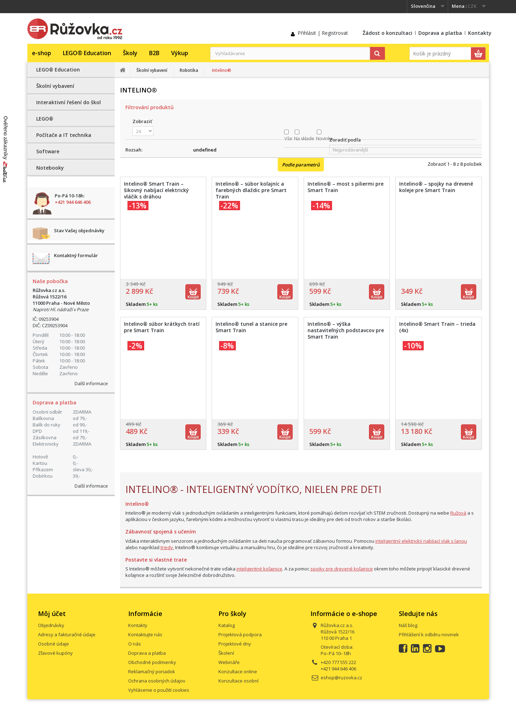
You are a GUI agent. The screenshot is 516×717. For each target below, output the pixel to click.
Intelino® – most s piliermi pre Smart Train (346, 187)
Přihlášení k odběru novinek (429, 634)
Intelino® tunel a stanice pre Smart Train (251, 327)
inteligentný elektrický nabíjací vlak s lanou (421, 541)
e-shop (41, 53)
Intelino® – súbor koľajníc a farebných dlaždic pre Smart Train (251, 190)
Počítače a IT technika (63, 135)
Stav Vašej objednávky (79, 230)
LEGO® (44, 118)
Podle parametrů (301, 164)
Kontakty (479, 33)
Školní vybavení (55, 86)
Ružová (458, 513)
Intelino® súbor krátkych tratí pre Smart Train (162, 327)
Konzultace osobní (238, 681)
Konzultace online (237, 671)
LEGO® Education (87, 53)
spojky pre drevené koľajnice (341, 568)
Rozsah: (133, 150)
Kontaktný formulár (76, 255)
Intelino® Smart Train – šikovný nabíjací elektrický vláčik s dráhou (156, 190)
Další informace (91, 383)
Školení (226, 653)
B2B (154, 53)
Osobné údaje (53, 644)
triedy (167, 547)
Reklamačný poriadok (151, 671)
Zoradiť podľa (345, 140)
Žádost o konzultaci (387, 33)
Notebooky (50, 167)
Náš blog (408, 625)
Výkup (179, 53)
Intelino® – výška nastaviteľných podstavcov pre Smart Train (346, 330)
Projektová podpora (240, 634)
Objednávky (51, 625)
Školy (130, 53)
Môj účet (52, 613)
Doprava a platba (440, 33)
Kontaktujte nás (145, 634)
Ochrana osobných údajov (156, 681)
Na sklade (304, 138)
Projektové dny (234, 644)
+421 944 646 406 (73, 202)
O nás (134, 644)
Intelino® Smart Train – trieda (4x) (437, 327)
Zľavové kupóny (55, 653)
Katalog (226, 625)
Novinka (324, 138)
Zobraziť (142, 121)
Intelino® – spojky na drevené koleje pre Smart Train (436, 187)
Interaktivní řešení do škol (68, 102)
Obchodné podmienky (152, 662)
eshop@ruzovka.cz (341, 677)
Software (47, 151)
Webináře (229, 662)
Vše (288, 138)
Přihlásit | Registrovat (323, 33)
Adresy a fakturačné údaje (67, 634)
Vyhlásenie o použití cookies (158, 690)
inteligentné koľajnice (259, 568)
